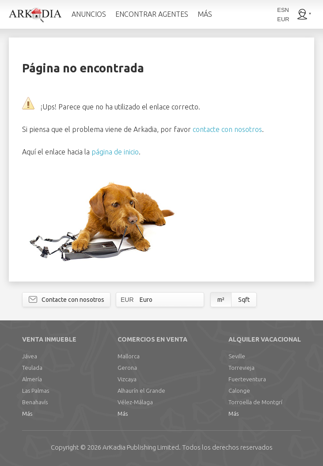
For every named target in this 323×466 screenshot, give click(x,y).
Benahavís (35, 402)
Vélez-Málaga (135, 402)
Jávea (29, 356)
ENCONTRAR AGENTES (151, 14)
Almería (32, 379)
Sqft (244, 299)
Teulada (32, 368)
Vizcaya (127, 379)
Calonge (239, 390)
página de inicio (115, 152)
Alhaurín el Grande (141, 390)
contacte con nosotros (227, 129)
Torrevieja (241, 368)
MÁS (205, 14)
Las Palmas (35, 390)
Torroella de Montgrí (255, 402)
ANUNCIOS (89, 14)
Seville (236, 356)
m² (220, 299)
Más (27, 413)
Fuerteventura (247, 379)
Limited (141, 447)
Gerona (127, 368)
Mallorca (129, 356)
